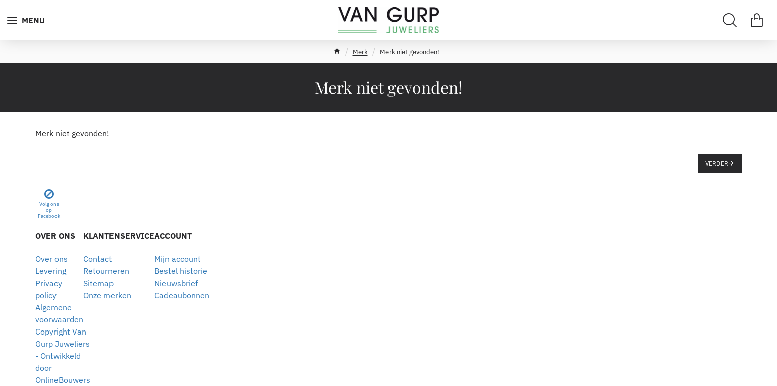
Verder (716, 163)
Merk (360, 52)
